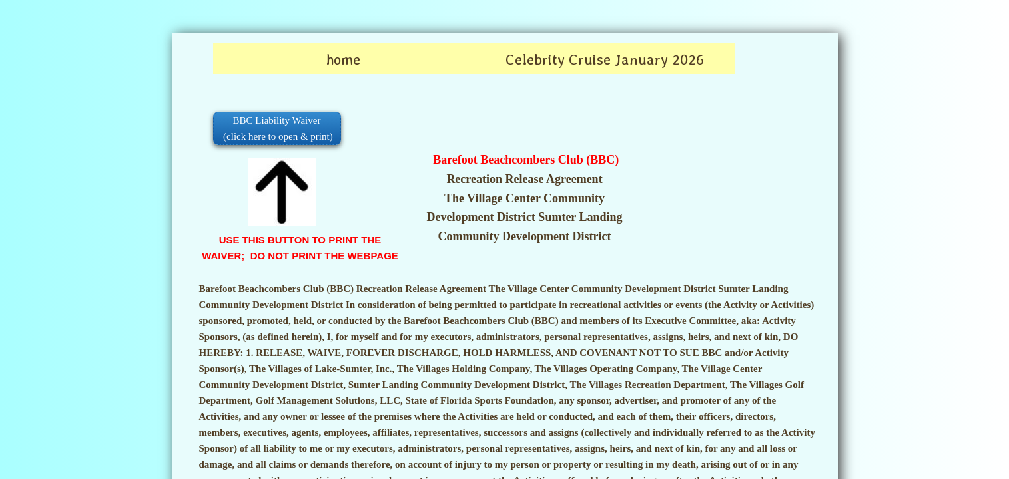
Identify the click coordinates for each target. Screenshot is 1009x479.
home (343, 59)
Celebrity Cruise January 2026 (604, 59)
